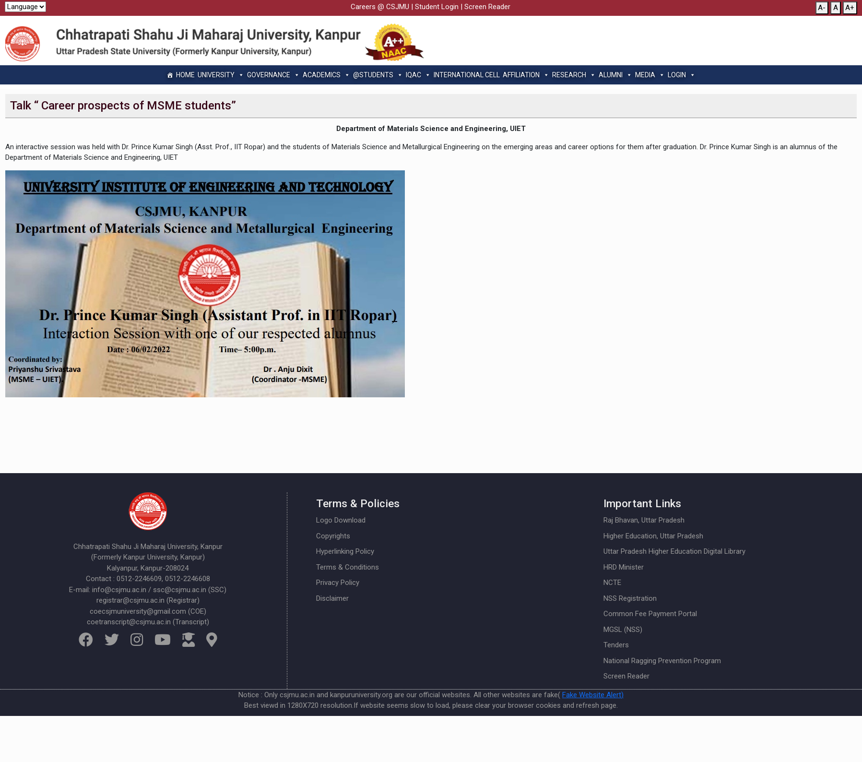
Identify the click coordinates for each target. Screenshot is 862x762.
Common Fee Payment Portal (650, 613)
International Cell (467, 75)
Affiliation (526, 75)
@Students (378, 75)
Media (650, 75)
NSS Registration (630, 598)
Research (574, 75)
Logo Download (341, 520)
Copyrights (333, 536)
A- (822, 7)
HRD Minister (623, 567)
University (221, 75)
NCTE (612, 582)
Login (682, 75)
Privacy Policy (337, 582)
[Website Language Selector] (25, 6)
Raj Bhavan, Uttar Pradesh (644, 520)
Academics (326, 75)
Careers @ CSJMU (380, 6)
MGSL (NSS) (622, 629)
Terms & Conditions (347, 567)
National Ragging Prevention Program (662, 660)
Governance (273, 75)
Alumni (615, 75)
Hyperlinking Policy (345, 551)
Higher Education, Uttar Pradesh (653, 536)
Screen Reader (487, 6)
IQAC (418, 75)
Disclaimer (332, 598)
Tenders (616, 645)
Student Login (437, 6)
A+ (849, 7)
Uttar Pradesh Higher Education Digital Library (674, 551)
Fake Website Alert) (593, 695)
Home (185, 75)
